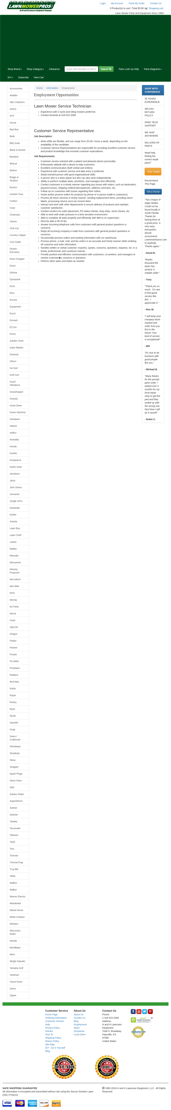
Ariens (13, 109)
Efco (12, 293)
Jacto (12, 480)
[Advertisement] (85, 40)
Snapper (14, 767)
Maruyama (15, 562)
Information (52, 88)
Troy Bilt (14, 869)
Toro (12, 848)
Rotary (13, 702)
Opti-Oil (14, 627)
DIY (10, 77)
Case (12, 207)
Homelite (14, 439)
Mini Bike (14, 586)
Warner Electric (18, 896)
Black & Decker (18, 150)
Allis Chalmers (17, 102)
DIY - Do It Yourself (55, 1047)
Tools (12, 842)
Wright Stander (17, 961)
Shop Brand (15, 69)
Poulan (13, 654)
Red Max (14, 681)
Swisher (14, 814)
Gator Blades (16, 347)
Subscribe (23, 77)
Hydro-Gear (16, 467)
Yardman (14, 975)
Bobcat (13, 163)
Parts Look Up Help (129, 69)
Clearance (54, 69)
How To (49, 1034)
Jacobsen (15, 473)
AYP (12, 115)
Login (103, 3)
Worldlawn (15, 947)
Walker (13, 889)
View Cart (39, 77)
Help (47, 1024)
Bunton (13, 187)
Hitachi (13, 426)
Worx (12, 954)
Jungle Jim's (16, 501)
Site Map (49, 1044)
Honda (13, 446)
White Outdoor (17, 917)
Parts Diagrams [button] (153, 69)
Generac (14, 354)
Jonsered (14, 494)
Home (40, 88)
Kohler (13, 514)
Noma (13, 613)
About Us (78, 1014)
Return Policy (52, 1041)
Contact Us (155, 3)
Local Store (80, 1034)
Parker (13, 640)
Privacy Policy (52, 1027)
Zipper (13, 995)
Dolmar (13, 272)
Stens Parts (16, 780)
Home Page (51, 1014)
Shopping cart (156, 8)
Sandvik (14, 722)
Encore (13, 300)
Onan (12, 620)
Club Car (14, 228)
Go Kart (14, 368)
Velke (12, 876)
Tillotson (14, 835)
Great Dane (16, 405)
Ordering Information (56, 1017)
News (77, 1027)
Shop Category (35, 69)
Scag (12, 729)
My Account (117, 3)
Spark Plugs (16, 773)
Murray (13, 600)
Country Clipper (18, 235)
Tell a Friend (153, 191)
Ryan (12, 709)
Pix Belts (14, 661)
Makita (13, 548)
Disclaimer (79, 1031)
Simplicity (15, 753)
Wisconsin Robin (15, 932)
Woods (13, 940)
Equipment (15, 306)
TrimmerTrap (16, 862)
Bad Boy (14, 129)
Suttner (13, 808)
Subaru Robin (17, 794)
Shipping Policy (53, 1037)
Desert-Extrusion (14, 250)
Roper (13, 695)
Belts (12, 136)
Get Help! (153, 171)
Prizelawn (15, 668)
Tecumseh (15, 828)
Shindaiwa (15, 746)
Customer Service (54, 1021)
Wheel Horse (16, 910)
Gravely (14, 398)
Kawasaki (15, 507)
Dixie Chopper (17, 259)
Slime (13, 760)
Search (106, 69)
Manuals (14, 555)
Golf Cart (14, 375)
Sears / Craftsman (15, 738)
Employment (80, 1024)
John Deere (16, 487)
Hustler (13, 453)
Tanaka (13, 821)
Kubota (13, 521)
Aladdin (14, 95)
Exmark (14, 320)
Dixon (13, 265)
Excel (12, 313)
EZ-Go (13, 327)
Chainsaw (15, 214)
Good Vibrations (15, 383)
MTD (12, 593)
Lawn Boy (15, 528)
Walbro (13, 883)
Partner (13, 647)
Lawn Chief (15, 535)
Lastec (13, 542)
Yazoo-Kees (16, 981)
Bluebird (14, 156)
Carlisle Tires (16, 194)
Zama (13, 988)
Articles (49, 1031)
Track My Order (136, 3)
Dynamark (15, 279)
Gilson (13, 361)
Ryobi (13, 715)
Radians (14, 675)
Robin (13, 688)
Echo (12, 286)
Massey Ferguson (15, 571)
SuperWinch (16, 801)
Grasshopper (16, 392)
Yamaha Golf (16, 968)
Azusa (13, 122)
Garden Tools (17, 340)
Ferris (13, 334)
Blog (47, 1051)
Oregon (14, 634)
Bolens (13, 170)
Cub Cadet (15, 242)
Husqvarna (15, 460)
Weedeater (15, 903)
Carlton (13, 201)
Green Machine (18, 412)
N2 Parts (14, 606)
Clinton (13, 221)
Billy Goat (15, 143)
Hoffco (13, 432)
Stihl (12, 787)
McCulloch (15, 579)
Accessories (16, 88)
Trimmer (14, 855)
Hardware (15, 419)
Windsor (14, 923)
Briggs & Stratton (14, 179)
